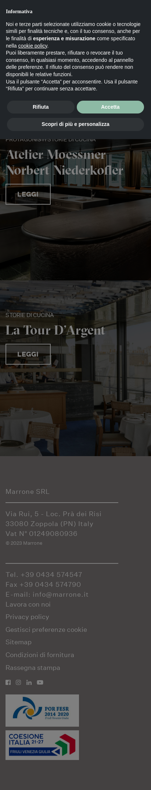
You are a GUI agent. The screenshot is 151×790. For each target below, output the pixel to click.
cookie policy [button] (32, 46)
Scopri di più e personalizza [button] (75, 124)
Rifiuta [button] (41, 107)
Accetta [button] (110, 107)
